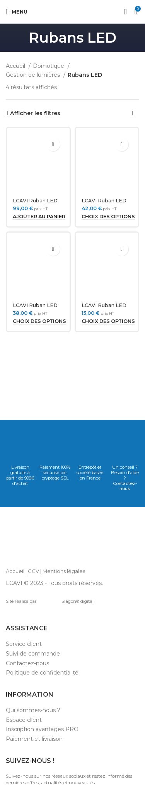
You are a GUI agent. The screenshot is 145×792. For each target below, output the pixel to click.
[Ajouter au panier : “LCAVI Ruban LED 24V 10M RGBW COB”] (39, 217)
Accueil (16, 65)
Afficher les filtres (35, 113)
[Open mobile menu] (16, 11)
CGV (33, 571)
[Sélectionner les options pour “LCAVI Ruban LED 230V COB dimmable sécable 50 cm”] (108, 321)
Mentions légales (64, 571)
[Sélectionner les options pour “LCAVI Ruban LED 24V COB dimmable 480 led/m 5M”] (108, 217)
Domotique (49, 65)
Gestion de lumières (33, 74)
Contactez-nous (125, 486)
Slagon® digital (66, 601)
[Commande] (133, 113)
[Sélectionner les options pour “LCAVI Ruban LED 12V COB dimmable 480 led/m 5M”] (39, 321)
